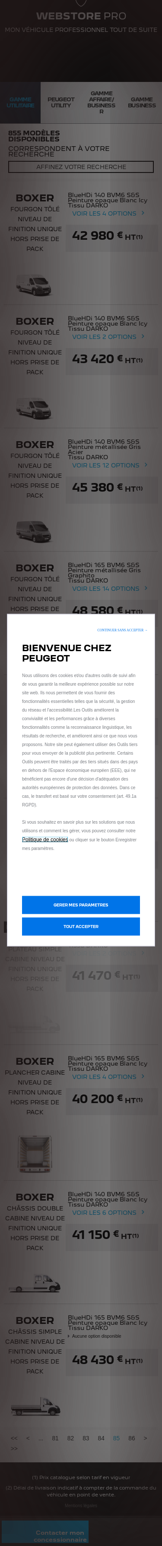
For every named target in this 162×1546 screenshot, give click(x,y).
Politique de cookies (45, 839)
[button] (123, 630)
